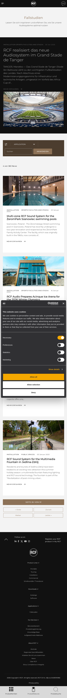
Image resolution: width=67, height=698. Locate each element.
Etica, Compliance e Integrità (33, 664)
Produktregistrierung (33, 629)
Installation (33, 575)
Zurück (48, 510)
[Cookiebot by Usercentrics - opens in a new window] (47, 303)
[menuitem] (33, 683)
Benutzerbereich (34, 626)
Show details (54, 369)
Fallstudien (34, 612)
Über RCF (33, 661)
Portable (33, 569)
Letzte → (48, 515)
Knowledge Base (33, 632)
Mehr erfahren (11, 89)
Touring (33, 572)
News (34, 658)
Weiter (18, 515)
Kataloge (33, 595)
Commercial (33, 578)
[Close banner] (63, 303)
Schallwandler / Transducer (33, 581)
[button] (33, 502)
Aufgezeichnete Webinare (33, 635)
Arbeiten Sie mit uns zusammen (33, 655)
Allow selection (33, 385)
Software (33, 598)
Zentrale (34, 649)
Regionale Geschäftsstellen (33, 652)
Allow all (33, 377)
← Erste (18, 510)
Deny (33, 392)
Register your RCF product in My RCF (53, 540)
